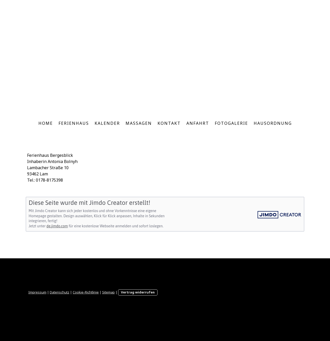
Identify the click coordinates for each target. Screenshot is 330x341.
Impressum (37, 292)
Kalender (107, 123)
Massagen (139, 123)
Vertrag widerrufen (138, 292)
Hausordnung (273, 123)
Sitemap (108, 292)
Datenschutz (59, 292)
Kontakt (169, 123)
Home (45, 123)
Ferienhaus (74, 123)
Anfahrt (197, 123)
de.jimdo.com (57, 226)
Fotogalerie (231, 123)
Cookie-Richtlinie (86, 292)
